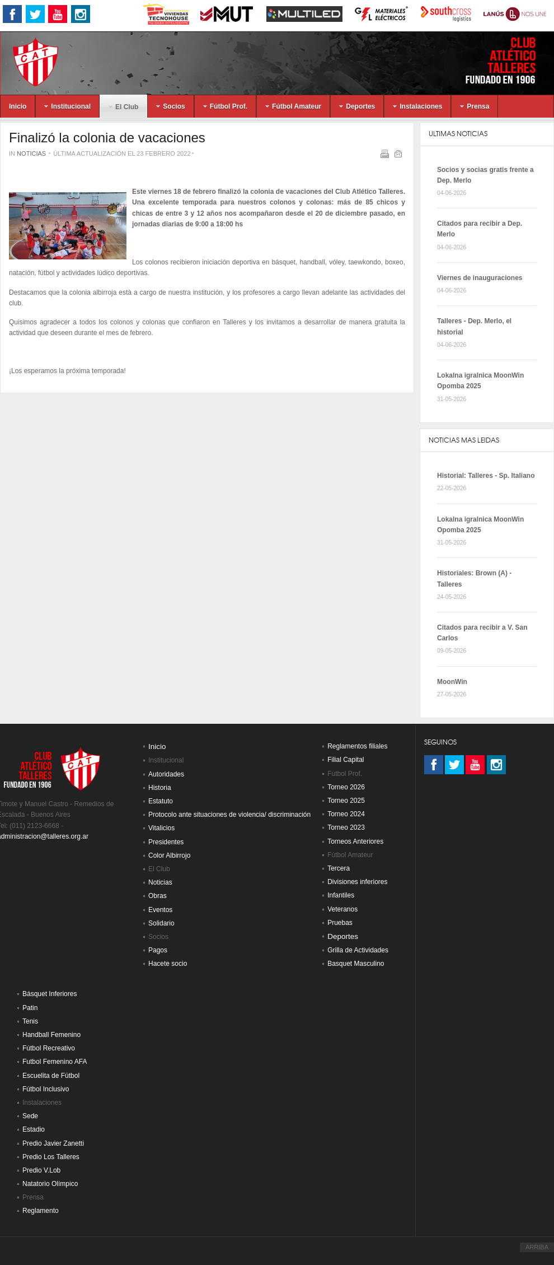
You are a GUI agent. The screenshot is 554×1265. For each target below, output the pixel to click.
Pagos (157, 950)
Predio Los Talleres (50, 1157)
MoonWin (452, 682)
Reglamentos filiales (357, 746)
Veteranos (342, 909)
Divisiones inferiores (357, 882)
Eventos (160, 910)
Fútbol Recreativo (48, 1048)
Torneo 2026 (346, 787)
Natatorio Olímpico (50, 1184)
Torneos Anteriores (355, 841)
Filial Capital (345, 760)
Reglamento (40, 1211)
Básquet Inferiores (49, 994)
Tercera (338, 868)
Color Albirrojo (169, 855)
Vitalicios (161, 828)
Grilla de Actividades (357, 950)
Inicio (157, 746)
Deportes (342, 936)
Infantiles (340, 895)
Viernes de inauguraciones (480, 278)
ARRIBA (536, 1247)
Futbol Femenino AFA (54, 1062)
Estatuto (160, 801)
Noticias (31, 153)
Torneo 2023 (346, 827)
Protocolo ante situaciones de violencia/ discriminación (229, 814)
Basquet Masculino (355, 964)
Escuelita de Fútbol (50, 1076)
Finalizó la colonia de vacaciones (107, 137)
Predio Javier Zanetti (53, 1143)
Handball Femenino (51, 1035)
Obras (157, 896)
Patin (29, 1008)
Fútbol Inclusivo (45, 1089)
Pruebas (340, 923)
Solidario (161, 923)
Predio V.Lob (41, 1170)
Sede (30, 1116)
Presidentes (166, 842)
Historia (159, 788)
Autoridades (166, 774)
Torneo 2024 (346, 814)
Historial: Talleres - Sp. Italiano (486, 476)
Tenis (30, 1021)
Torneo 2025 (346, 800)
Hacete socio (167, 964)
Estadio (33, 1129)
